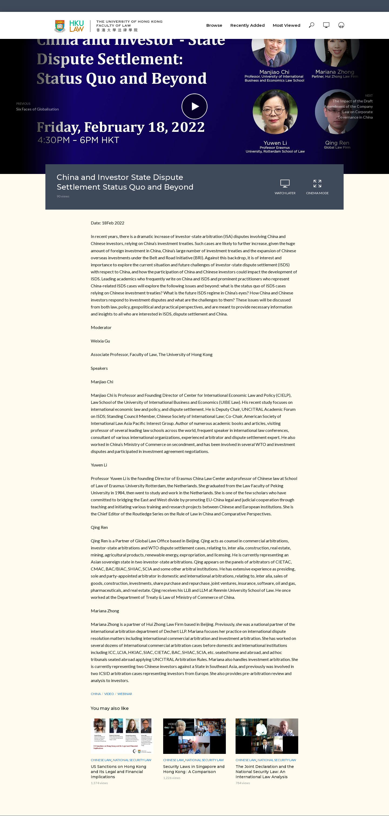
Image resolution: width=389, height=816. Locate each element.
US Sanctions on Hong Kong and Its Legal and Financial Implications (118, 771)
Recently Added (247, 25)
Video (109, 694)
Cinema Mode (317, 187)
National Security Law (132, 760)
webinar (125, 694)
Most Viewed (286, 25)
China (96, 694)
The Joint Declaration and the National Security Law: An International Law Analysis (265, 771)
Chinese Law (101, 760)
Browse (214, 25)
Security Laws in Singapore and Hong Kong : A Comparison (193, 769)
